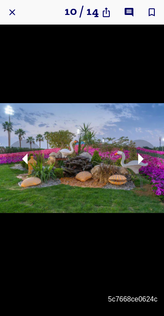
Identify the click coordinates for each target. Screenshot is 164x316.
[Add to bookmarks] (151, 12)
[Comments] (129, 12)
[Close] (12, 12)
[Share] (106, 12)
